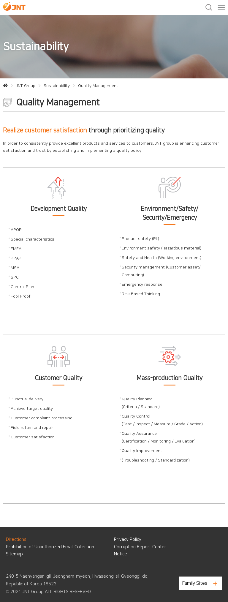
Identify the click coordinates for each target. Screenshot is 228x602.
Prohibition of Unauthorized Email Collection (50, 546)
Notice (120, 554)
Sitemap (14, 554)
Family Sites (199, 583)
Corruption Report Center (140, 546)
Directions (16, 539)
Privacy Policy (127, 539)
